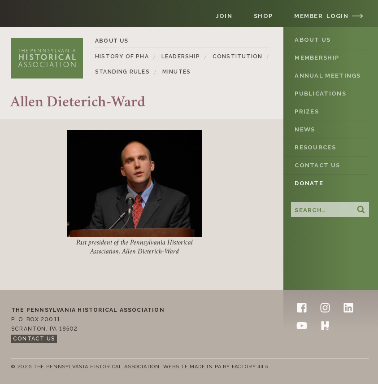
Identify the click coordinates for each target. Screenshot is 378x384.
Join (224, 16)
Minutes (176, 72)
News (305, 129)
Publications (320, 93)
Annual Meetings (328, 75)
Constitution (237, 56)
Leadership (180, 56)
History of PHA (122, 56)
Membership (317, 57)
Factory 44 (252, 367)
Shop (263, 16)
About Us (312, 39)
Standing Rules (122, 72)
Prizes (307, 111)
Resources (315, 147)
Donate (309, 183)
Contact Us (317, 165)
